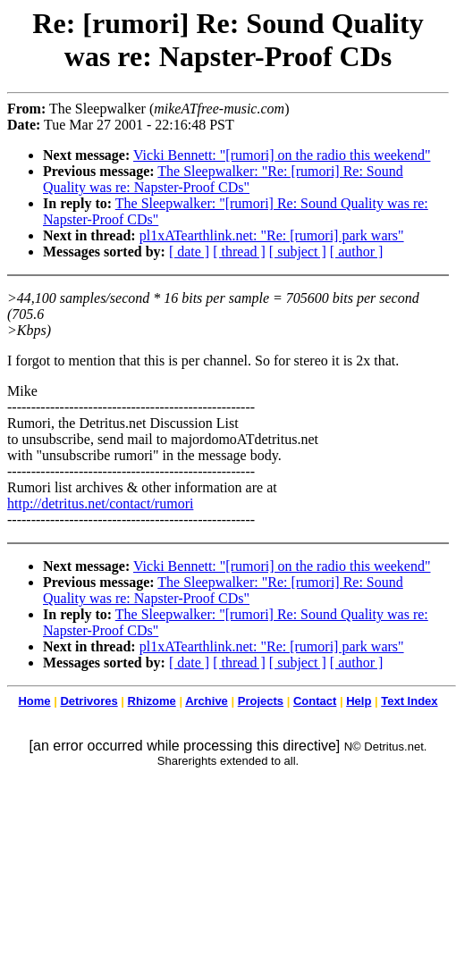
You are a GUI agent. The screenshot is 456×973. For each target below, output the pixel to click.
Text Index (409, 701)
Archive (206, 701)
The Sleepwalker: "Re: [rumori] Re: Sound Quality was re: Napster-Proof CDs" (223, 179)
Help (358, 701)
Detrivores (88, 701)
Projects (260, 701)
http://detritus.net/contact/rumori (100, 503)
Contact (314, 701)
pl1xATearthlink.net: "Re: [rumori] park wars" (271, 235)
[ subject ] (297, 251)
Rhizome (152, 701)
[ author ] (357, 251)
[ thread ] (239, 251)
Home (34, 701)
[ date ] (189, 251)
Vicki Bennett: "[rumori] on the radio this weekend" (281, 155)
